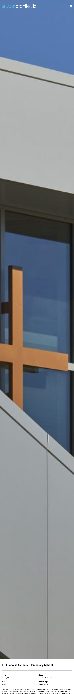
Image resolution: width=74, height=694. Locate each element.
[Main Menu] (71, 6)
